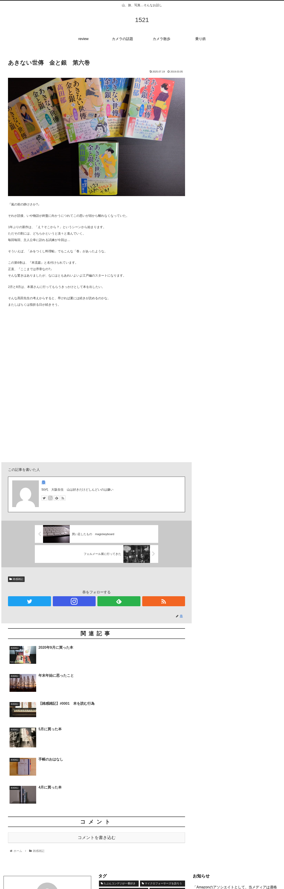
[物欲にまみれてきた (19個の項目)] (123, 812)
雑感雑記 (16, 579)
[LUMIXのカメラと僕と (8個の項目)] (166, 820)
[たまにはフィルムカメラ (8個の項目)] (121, 827)
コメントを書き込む (97, 759)
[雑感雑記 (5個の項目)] (174, 834)
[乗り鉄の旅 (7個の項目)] (111, 834)
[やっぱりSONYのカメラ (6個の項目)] (143, 834)
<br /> (21, 362)
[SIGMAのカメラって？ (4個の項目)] (117, 842)
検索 (196, 825)
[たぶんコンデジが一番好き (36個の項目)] (119, 805)
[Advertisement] (240, 87)
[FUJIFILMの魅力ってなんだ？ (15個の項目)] (122, 820)
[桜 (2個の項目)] (143, 842)
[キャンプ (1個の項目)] (175, 842)
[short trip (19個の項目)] (167, 812)
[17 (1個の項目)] (157, 842)
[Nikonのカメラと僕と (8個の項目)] (164, 827)
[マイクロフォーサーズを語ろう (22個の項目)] (162, 805)
